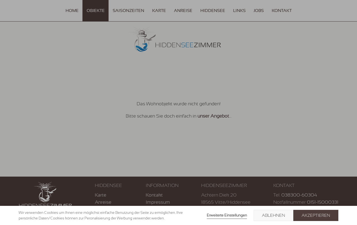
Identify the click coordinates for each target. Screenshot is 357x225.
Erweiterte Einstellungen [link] (227, 215)
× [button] (346, 215)
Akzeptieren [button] (316, 215)
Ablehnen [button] (273, 215)
